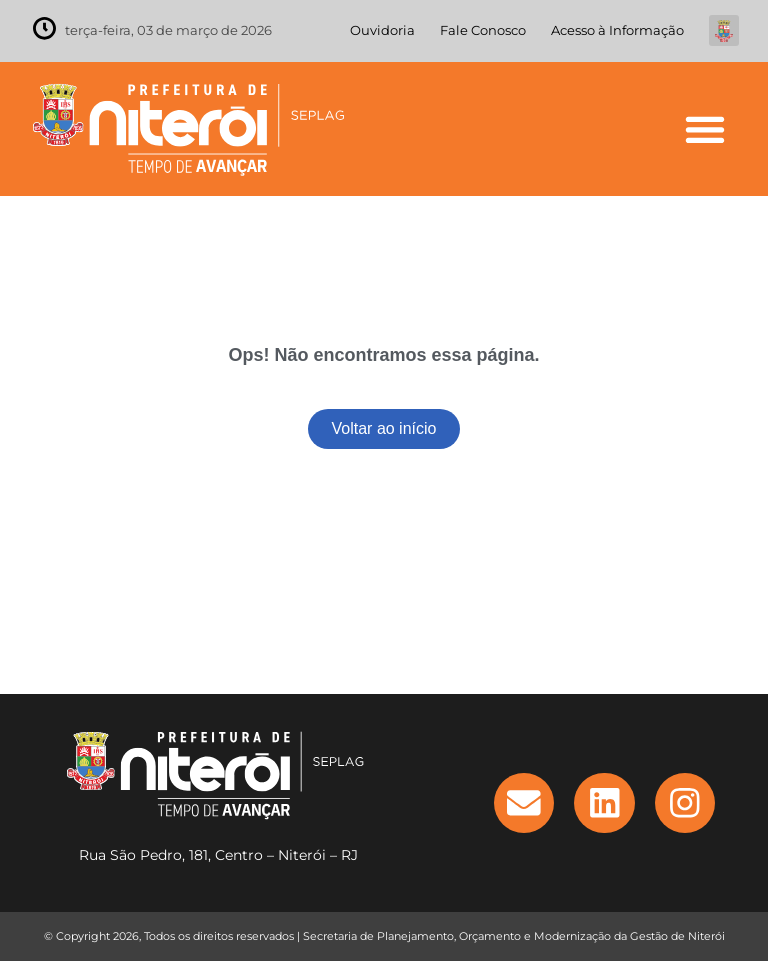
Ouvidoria (382, 30)
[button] (704, 128)
